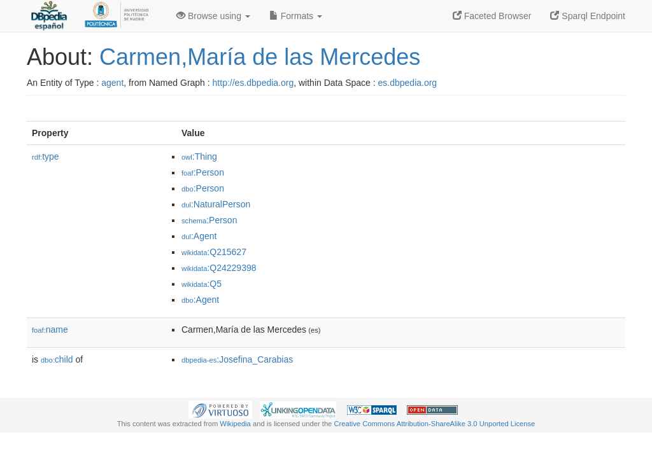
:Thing (199, 156)
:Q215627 (213, 252)
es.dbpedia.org (407, 83)
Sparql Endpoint (587, 16)
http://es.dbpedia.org (253, 83)
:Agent (198, 236)
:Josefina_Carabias (237, 359)
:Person (202, 172)
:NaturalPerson (215, 204)
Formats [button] (295, 16)
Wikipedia (235, 423)
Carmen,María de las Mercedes (259, 57)
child (57, 359)
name (50, 329)
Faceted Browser (492, 16)
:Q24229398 (219, 268)
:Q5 (201, 284)
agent (112, 83)
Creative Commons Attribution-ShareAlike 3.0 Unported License (434, 423)
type (45, 156)
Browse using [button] (213, 16)
